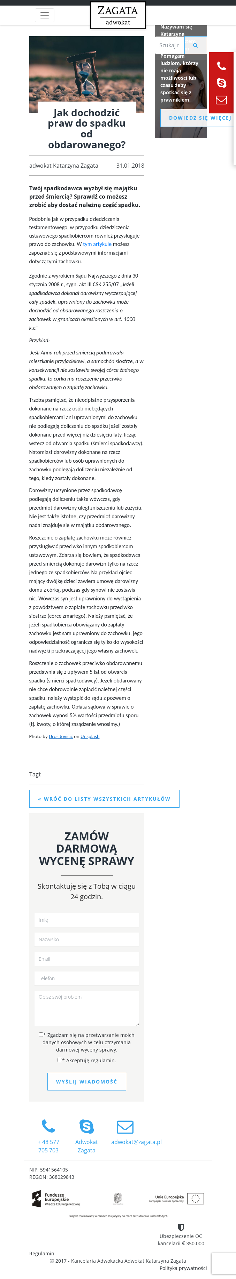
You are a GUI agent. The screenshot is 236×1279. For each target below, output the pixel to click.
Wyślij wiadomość (86, 1081)
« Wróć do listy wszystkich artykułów (104, 799)
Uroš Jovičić (61, 736)
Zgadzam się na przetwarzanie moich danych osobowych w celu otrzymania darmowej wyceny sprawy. (87, 1042)
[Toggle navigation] (44, 15)
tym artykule (98, 244)
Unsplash (90, 736)
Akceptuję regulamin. (87, 1060)
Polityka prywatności (183, 1268)
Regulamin (41, 1253)
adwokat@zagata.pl (136, 1132)
